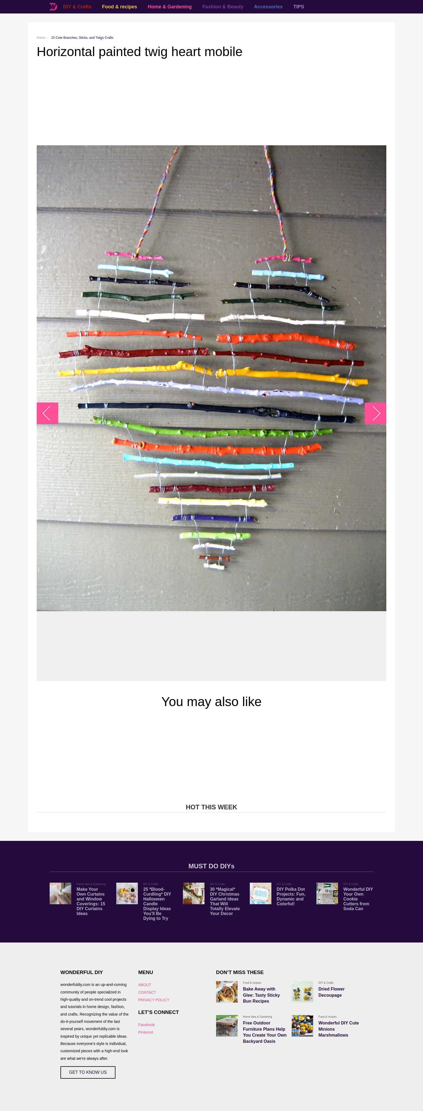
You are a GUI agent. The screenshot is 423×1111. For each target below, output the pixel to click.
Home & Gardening (170, 6)
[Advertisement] (198, 102)
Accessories (268, 6)
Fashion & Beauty (222, 6)
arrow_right (373, 413)
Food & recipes (119, 6)
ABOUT (144, 985)
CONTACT (147, 992)
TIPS (298, 6)
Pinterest (145, 1032)
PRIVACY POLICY (153, 1000)
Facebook (146, 1025)
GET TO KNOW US (88, 1072)
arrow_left (50, 413)
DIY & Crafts (77, 6)
